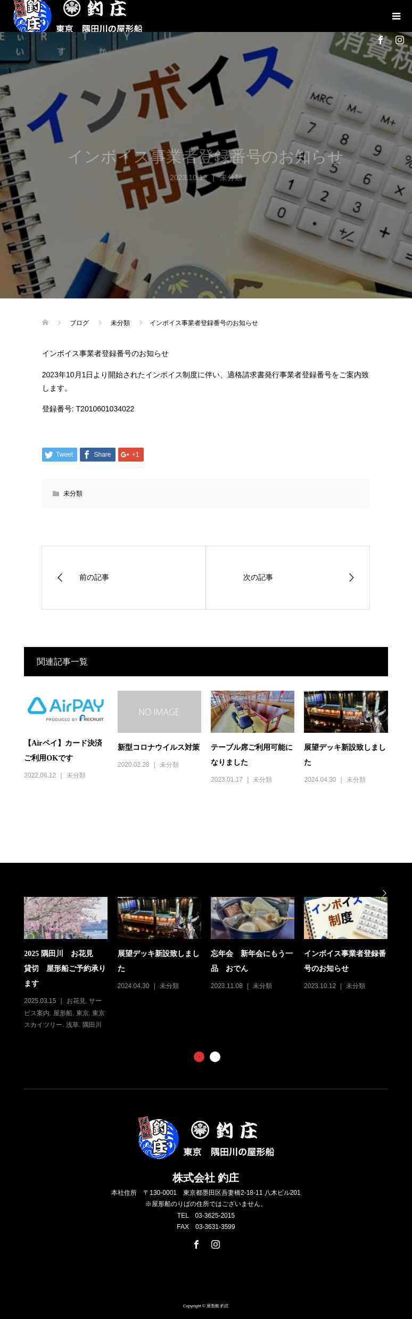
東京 (82, 1013)
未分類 (73, 493)
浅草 (72, 1025)
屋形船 (62, 1013)
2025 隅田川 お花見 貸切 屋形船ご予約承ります (65, 969)
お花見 (76, 1001)
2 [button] (215, 1056)
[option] (210, 964)
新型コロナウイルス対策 (159, 747)
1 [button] (199, 1056)
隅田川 (92, 1025)
